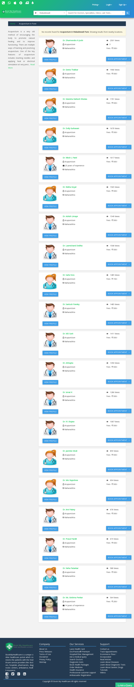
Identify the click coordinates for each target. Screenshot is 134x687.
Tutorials (104, 670)
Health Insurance (77, 670)
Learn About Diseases (109, 662)
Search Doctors (76, 659)
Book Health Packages (79, 664)
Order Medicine (76, 667)
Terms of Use (45, 654)
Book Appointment (119, 59)
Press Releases (45, 651)
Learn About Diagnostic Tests (112, 664)
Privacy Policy (45, 659)
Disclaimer (43, 657)
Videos (103, 672)
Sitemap (42, 662)
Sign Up (123, 4)
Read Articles (105, 659)
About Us (43, 649)
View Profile (50, 59)
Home (12, 23)
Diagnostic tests (76, 662)
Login (109, 4)
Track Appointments (108, 651)
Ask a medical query (78, 657)
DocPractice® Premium (80, 651)
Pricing (95, 4)
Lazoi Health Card (77, 649)
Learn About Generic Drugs (111, 667)
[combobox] (52, 13)
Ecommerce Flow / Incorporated (108, 655)
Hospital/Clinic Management (81, 654)
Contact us (104, 649)
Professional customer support (83, 672)
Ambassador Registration (80, 675)
